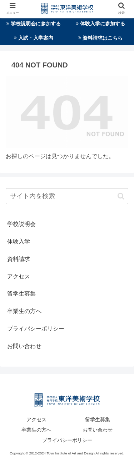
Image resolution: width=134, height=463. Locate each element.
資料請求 (18, 259)
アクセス (18, 276)
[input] (67, 196)
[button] (121, 196)
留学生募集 (21, 294)
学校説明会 (21, 224)
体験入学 (18, 241)
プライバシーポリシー (35, 329)
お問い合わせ (24, 346)
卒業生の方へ (24, 311)
